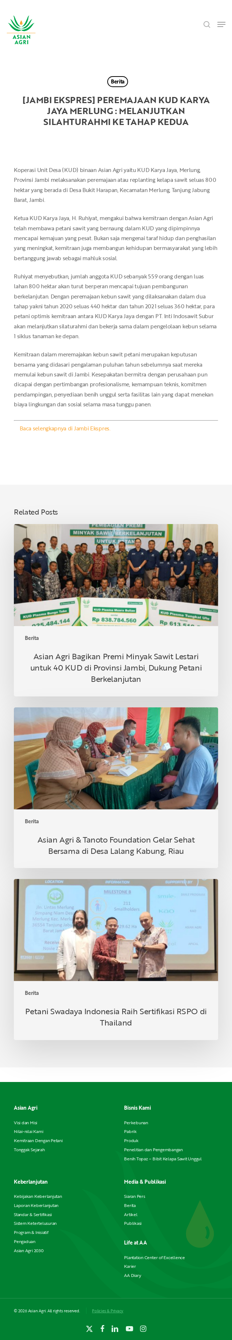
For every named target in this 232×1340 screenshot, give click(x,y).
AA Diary (132, 1275)
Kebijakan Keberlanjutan (38, 1196)
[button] (221, 24)
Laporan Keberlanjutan (36, 1205)
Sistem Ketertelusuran (35, 1223)
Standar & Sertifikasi (33, 1214)
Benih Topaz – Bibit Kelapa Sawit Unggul (163, 1159)
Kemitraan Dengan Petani (38, 1140)
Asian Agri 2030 (28, 1250)
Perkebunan (136, 1123)
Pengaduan (24, 1241)
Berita (117, 81)
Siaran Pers (134, 1196)
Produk (131, 1140)
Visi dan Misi (25, 1123)
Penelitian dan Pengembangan (153, 1149)
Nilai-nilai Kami (28, 1131)
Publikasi (133, 1223)
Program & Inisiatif (31, 1232)
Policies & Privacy (107, 1311)
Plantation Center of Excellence (154, 1257)
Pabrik (130, 1131)
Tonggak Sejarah (29, 1149)
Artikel (130, 1214)
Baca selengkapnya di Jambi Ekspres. (65, 428)
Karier (130, 1266)
